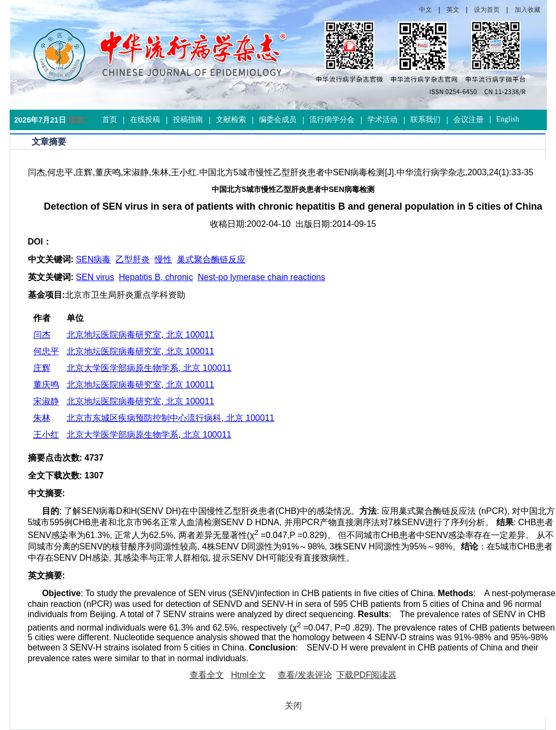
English (507, 119)
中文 (425, 9)
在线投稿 (145, 120)
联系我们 (425, 120)
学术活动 (382, 120)
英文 (452, 9)
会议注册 (468, 120)
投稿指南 (188, 120)
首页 (109, 120)
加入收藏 (527, 9)
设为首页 (487, 9)
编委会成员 (278, 120)
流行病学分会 (332, 120)
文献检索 (231, 120)
